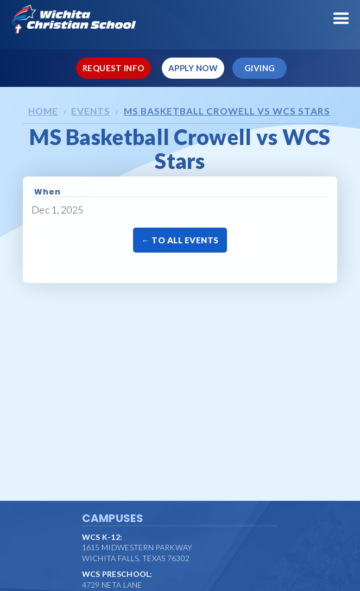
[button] (341, 18)
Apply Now (193, 68)
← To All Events (180, 240)
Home (43, 111)
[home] (180, 19)
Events (90, 111)
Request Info (113, 68)
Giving (259, 68)
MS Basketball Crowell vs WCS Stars (227, 111)
